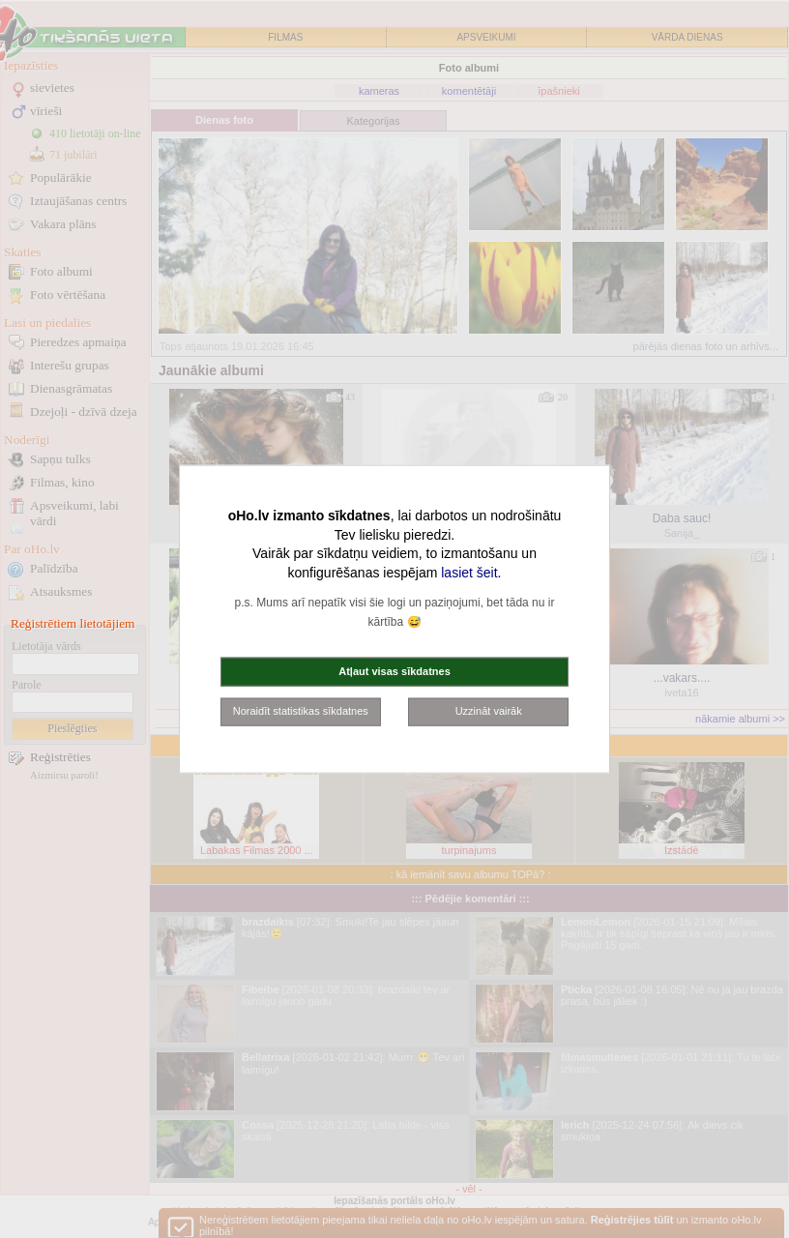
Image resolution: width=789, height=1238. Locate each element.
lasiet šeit (469, 571)
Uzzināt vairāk (488, 711)
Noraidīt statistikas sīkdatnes (300, 711)
